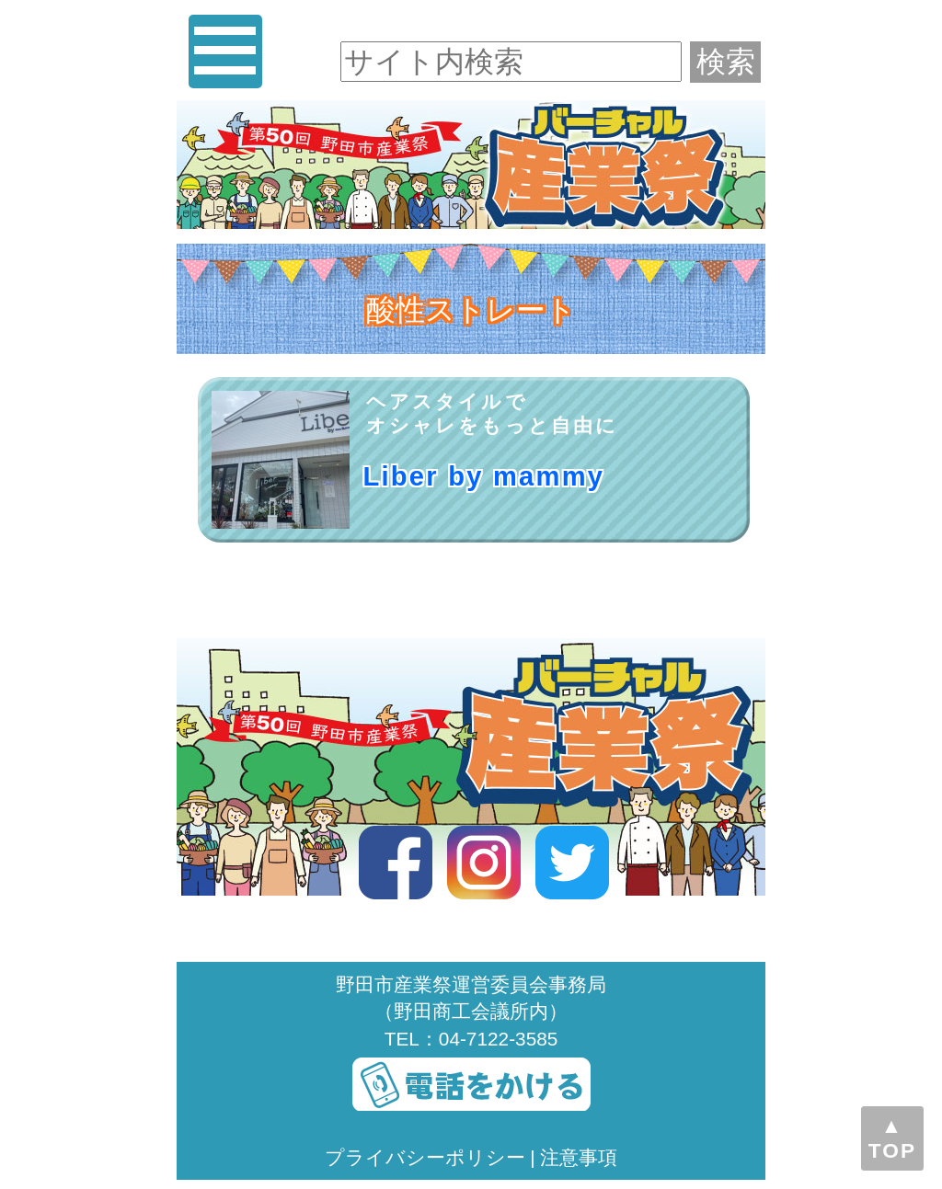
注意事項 (578, 1157)
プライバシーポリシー (425, 1157)
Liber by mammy (484, 476)
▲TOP (892, 1138)
